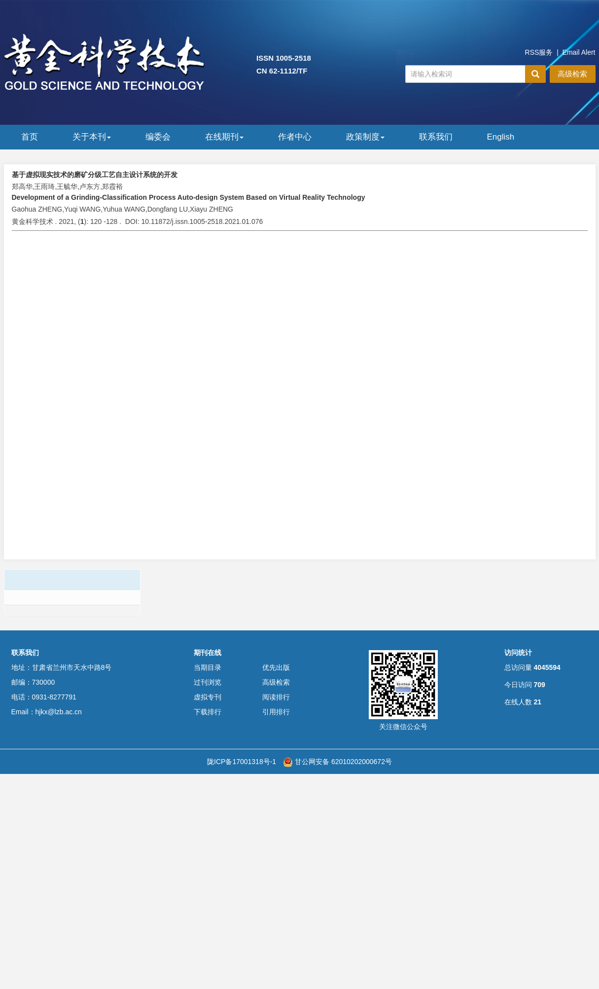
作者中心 (295, 137)
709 (539, 685)
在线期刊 (224, 137)
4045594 (547, 667)
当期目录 (207, 667)
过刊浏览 (207, 682)
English (501, 137)
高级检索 (572, 74)
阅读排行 (276, 697)
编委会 (158, 137)
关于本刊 (91, 137)
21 (537, 702)
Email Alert (579, 52)
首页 (29, 137)
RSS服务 (539, 52)
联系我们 (436, 137)
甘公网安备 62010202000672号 (337, 762)
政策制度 (365, 137)
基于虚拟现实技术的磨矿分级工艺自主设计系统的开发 (94, 175)
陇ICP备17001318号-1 (241, 762)
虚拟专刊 (207, 697)
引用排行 (276, 712)
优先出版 (276, 667)
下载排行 (207, 712)
